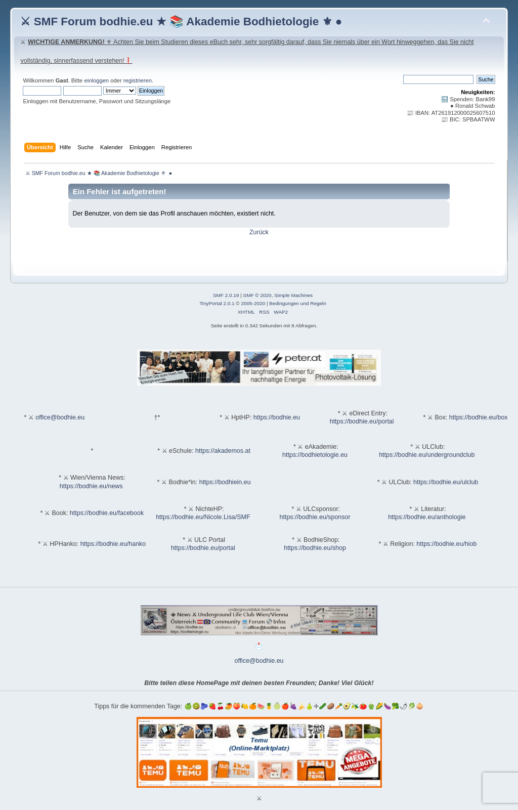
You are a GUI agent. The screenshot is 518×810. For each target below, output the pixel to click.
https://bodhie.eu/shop (315, 547)
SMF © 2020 (257, 295)
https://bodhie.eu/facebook (107, 513)
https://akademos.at (222, 450)
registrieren (137, 80)
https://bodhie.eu (276, 417)
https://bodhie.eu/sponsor (315, 517)
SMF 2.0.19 (226, 295)
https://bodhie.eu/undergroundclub (426, 454)
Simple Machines (293, 295)
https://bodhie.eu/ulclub (445, 482)
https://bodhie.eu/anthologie (426, 517)
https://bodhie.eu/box (478, 417)
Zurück (259, 232)
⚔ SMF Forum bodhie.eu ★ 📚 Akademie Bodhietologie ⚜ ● (181, 21)
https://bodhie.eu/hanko (113, 543)
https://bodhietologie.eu (315, 454)
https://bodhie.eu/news (91, 486)
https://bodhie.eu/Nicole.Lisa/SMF (203, 517)
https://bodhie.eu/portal (362, 421)
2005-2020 (253, 303)
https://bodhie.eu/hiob (446, 543)
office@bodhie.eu (59, 417)
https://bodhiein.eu (225, 482)
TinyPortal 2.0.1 (216, 303)
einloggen (96, 80)
